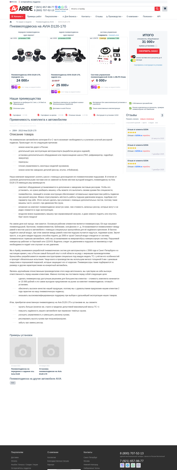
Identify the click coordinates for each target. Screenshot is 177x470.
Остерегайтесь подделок (21, 468)
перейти (146, 135)
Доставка (15, 457)
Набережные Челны (92, 468)
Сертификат (18, 115)
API (158, 16)
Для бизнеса (70, 16)
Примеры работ (34, 16)
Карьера (50, 465)
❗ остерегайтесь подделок (29, 2)
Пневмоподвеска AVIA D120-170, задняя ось (66, 76)
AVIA (12, 383)
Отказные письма (77, 115)
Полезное (148, 16)
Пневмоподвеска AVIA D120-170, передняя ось (26, 76)
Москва (87, 461)
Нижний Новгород (91, 465)
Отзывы (99, 16)
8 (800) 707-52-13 (44, 10)
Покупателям (52, 16)
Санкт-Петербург (90, 457)
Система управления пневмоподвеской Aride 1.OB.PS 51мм (108, 76)
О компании (133, 16)
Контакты (87, 16)
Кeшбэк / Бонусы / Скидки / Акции (24, 465)
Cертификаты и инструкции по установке (148, 65)
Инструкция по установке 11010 (106, 115)
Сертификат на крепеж (50, 115)
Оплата (14, 461)
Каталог (17, 16)
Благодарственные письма (58, 461)
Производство (114, 16)
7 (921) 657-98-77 (44, 7)
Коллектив (51, 457)
